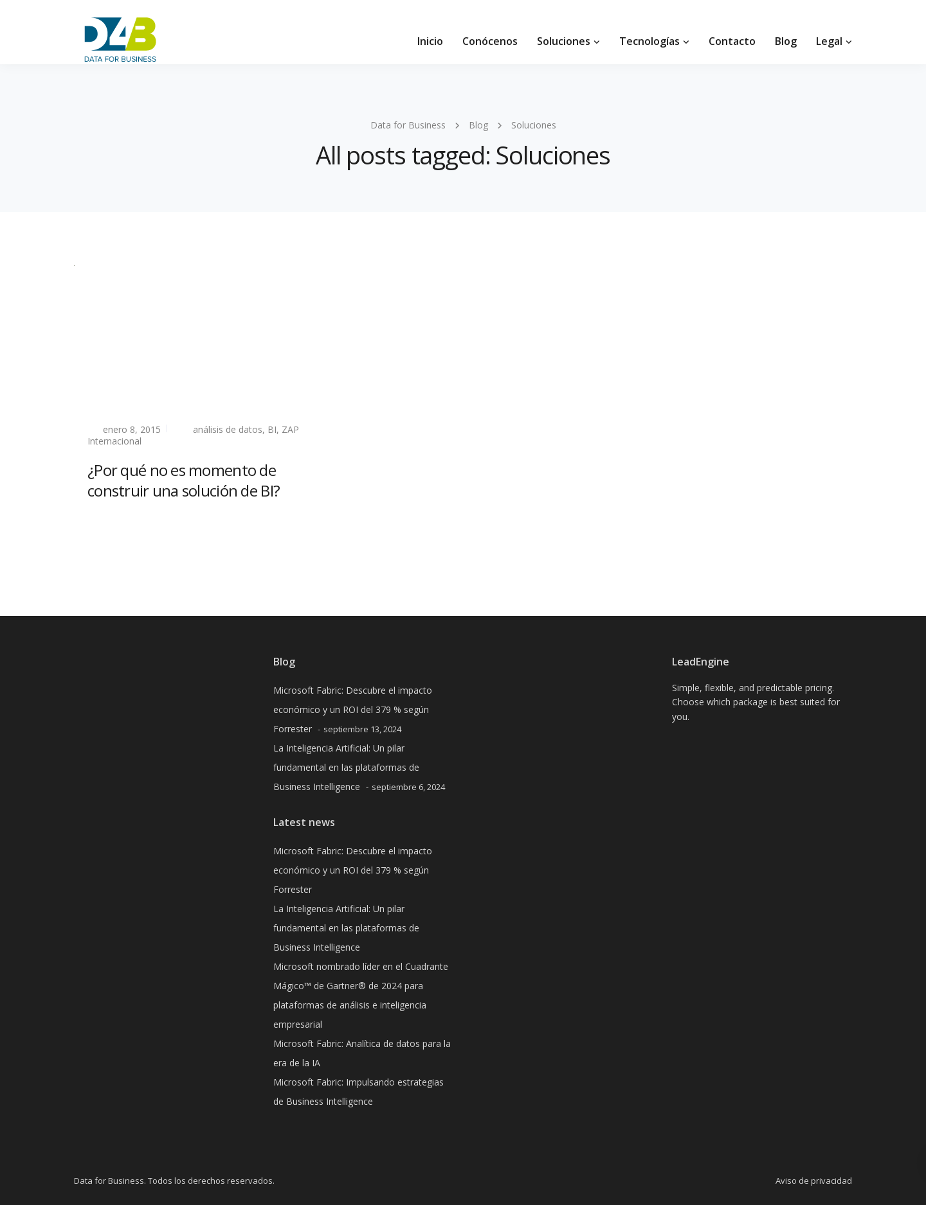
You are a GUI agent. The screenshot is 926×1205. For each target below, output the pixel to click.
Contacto (732, 41)
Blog (786, 41)
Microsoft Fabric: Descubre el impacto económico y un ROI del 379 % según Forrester (352, 709)
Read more (111, 520)
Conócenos (490, 41)
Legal (829, 41)
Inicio (430, 41)
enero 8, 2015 (132, 429)
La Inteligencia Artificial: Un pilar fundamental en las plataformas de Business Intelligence (346, 767)
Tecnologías (649, 41)
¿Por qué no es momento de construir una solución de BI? (183, 479)
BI (272, 429)
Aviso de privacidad (814, 1180)
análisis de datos (227, 429)
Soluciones (563, 41)
